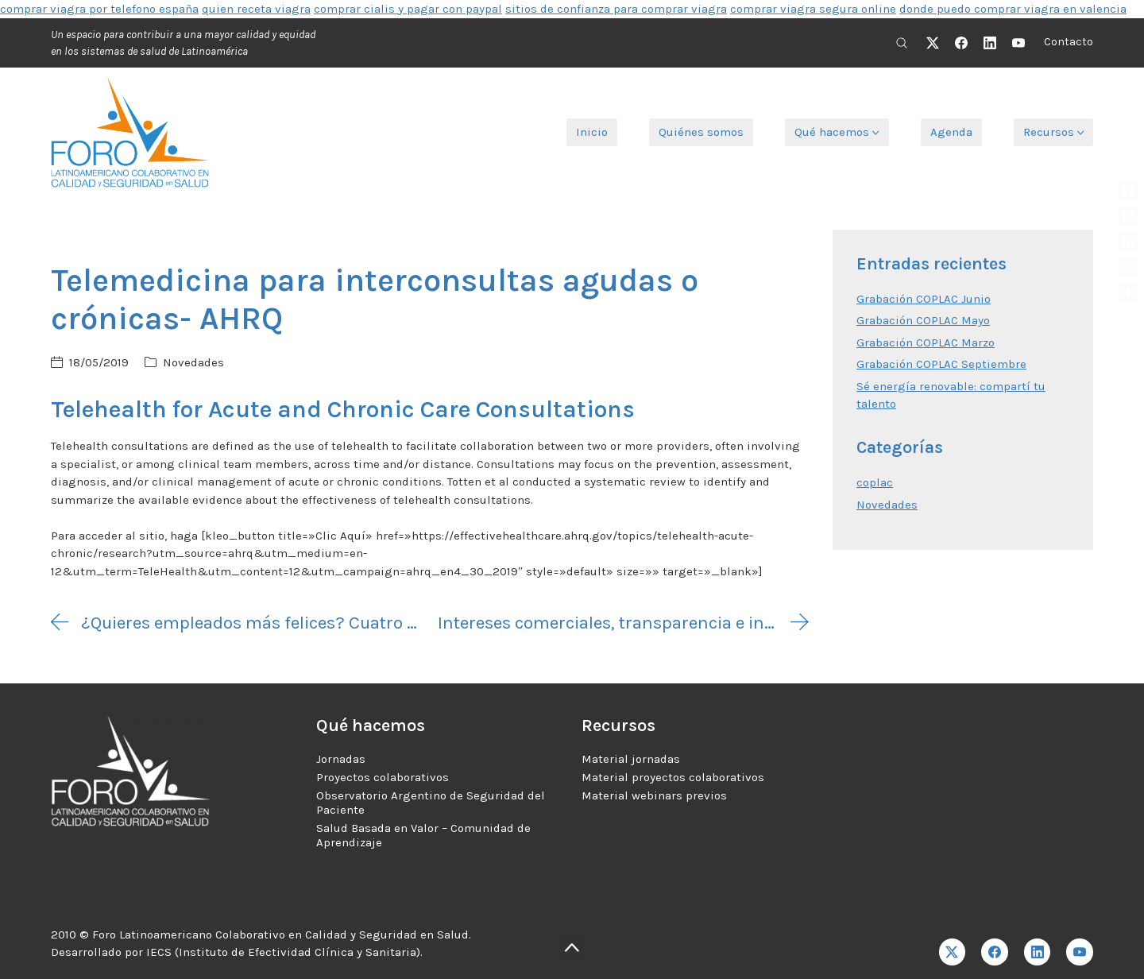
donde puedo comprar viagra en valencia (1013, 9)
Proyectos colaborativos (382, 777)
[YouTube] (1018, 43)
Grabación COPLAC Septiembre (941, 364)
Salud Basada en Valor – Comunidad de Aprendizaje (423, 835)
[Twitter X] (932, 43)
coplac (874, 482)
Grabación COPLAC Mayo (923, 320)
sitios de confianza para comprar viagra (616, 9)
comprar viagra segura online (813, 9)
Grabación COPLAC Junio (923, 299)
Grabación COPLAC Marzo (925, 342)
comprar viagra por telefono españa (99, 9)
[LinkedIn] (990, 43)
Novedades (193, 362)
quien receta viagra (256, 9)
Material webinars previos (654, 795)
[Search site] (901, 42)
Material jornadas (631, 759)
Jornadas (340, 759)
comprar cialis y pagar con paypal (408, 9)
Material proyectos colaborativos (673, 777)
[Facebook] (961, 43)
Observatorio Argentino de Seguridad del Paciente (430, 802)
